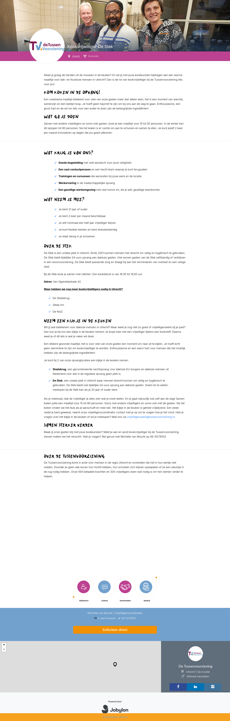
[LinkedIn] (195, 687)
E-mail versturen (107, 618)
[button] (115, 664)
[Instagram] (212, 687)
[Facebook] (178, 687)
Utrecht (76, 56)
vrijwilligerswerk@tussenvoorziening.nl (151, 416)
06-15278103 (128, 618)
